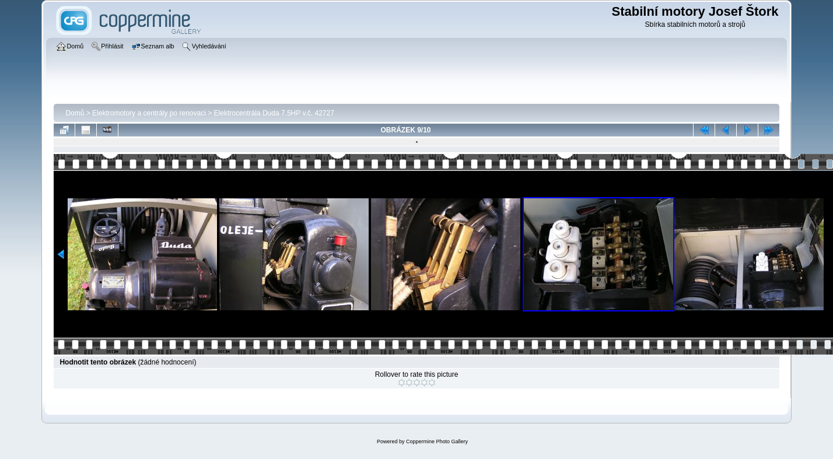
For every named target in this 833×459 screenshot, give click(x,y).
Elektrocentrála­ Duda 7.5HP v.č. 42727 (274, 113)
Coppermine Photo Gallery (437, 441)
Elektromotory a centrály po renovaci (149, 113)
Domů (74, 113)
